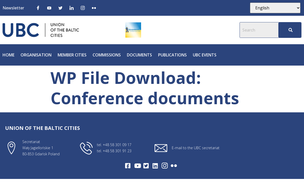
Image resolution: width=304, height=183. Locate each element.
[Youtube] (49, 7)
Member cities (72, 55)
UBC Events (204, 55)
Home (8, 55)
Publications (172, 55)
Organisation (36, 55)
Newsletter (13, 8)
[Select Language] (275, 8)
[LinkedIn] (71, 7)
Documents (139, 55)
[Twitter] (60, 7)
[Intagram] (165, 166)
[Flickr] (94, 7)
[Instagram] (83, 7)
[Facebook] (38, 7)
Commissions (107, 55)
